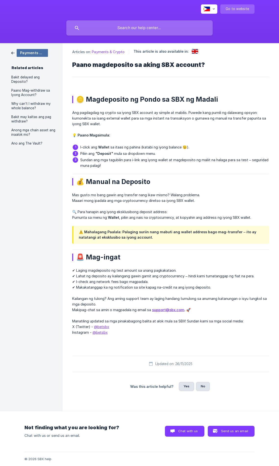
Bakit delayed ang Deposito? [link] (25, 79)
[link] (29, 52)
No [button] (203, 386)
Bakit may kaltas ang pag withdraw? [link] (31, 119)
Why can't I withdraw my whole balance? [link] (31, 106)
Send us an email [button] (234, 431)
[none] (209, 9)
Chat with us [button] (188, 431)
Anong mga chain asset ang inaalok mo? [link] (33, 132)
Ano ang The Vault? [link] (26, 143)
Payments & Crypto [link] (108, 52)
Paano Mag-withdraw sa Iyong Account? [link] (30, 92)
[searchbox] (139, 28)
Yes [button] (186, 386)
